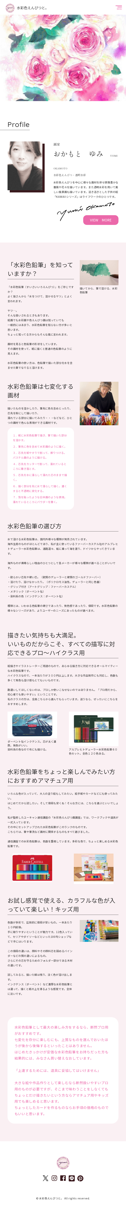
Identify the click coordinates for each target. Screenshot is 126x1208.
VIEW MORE (100, 220)
